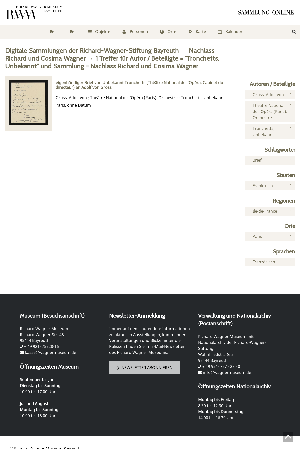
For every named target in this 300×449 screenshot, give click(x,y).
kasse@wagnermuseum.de (50, 352)
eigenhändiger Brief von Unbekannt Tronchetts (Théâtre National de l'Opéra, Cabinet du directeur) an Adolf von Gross (139, 85)
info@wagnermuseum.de (227, 372)
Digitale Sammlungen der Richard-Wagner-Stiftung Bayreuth (92, 50)
